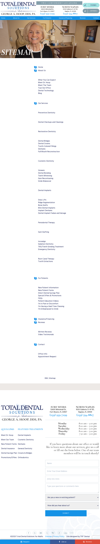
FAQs (40, 298)
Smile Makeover (44, 181)
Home (3, 18)
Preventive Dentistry (46, 112)
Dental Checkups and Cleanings (50, 122)
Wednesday (64, 428)
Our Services (31, 18)
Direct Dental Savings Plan (48, 293)
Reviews (82, 18)
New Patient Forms (46, 290)
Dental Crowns (44, 143)
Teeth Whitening (45, 175)
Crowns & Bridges (25, 453)
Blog (40, 93)
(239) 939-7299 (47, 13)
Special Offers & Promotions (49, 295)
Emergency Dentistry (46, 249)
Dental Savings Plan (9, 453)
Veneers (41, 170)
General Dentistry (25, 448)
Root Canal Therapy (46, 258)
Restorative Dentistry (47, 131)
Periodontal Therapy (46, 222)
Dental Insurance (8, 448)
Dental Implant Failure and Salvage (52, 213)
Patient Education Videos (48, 301)
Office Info (42, 353)
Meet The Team (44, 85)
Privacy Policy (58, 536)
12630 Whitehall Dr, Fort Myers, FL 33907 (47, 10)
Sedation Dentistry (45, 244)
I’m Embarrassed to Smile (48, 309)
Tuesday (62, 426)
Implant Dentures (45, 210)
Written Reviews (45, 331)
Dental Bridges (44, 141)
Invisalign (42, 241)
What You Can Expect (47, 80)
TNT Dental (85, 536)
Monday (62, 423)
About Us (16, 18)
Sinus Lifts (42, 199)
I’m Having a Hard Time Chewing (51, 306)
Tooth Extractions (45, 261)
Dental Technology (46, 90)
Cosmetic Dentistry (46, 161)
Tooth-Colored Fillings (47, 146)
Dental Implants (44, 190)
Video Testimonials (46, 334)
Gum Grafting (43, 232)
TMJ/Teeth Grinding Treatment (51, 246)
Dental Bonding (44, 173)
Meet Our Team (7, 439)
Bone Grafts (43, 205)
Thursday (63, 431)
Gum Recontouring (45, 178)
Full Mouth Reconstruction (49, 151)
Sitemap (48, 536)
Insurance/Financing (65, 18)
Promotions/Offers (9, 457)
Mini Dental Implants (46, 207)
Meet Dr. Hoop (44, 82)
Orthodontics (23, 457)
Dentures (41, 148)
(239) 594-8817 (70, 13)
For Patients (47, 18)
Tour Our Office (44, 87)
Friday (62, 434)
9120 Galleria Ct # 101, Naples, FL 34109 (70, 10)
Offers (90, 11)
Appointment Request (47, 356)
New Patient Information (48, 287)
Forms (90, 5)
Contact (96, 18)
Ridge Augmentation (46, 202)
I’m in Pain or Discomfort (48, 303)
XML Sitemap (50, 378)
